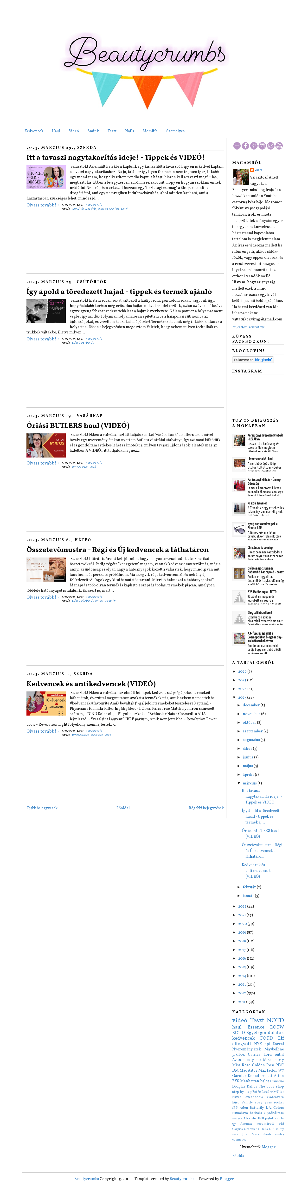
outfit (279, 1054)
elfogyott (241, 1044)
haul (85, 467)
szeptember (253, 731)
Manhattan (249, 1081)
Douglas (238, 1086)
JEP (244, 1134)
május (248, 766)
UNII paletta (267, 1118)
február (250, 887)
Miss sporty (273, 1060)
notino (99, 601)
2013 (242, 984)
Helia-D (266, 1129)
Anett (258, 170)
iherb (267, 1134)
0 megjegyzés (94, 205)
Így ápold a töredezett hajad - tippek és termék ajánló (119, 292)
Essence (256, 1027)
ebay (259, 1102)
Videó (74, 131)
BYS (235, 1081)
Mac (243, 1070)
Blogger (268, 1147)
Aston (279, 1076)
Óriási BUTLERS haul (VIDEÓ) (77, 426)
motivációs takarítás (83, 209)
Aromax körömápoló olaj (262, 1124)
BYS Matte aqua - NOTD (262, 592)
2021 (242, 915)
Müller (278, 1091)
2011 (242, 1002)
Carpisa (237, 1129)
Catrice (254, 1054)
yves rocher (274, 1102)
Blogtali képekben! (260, 613)
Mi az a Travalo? (257, 503)
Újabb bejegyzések (42, 808)
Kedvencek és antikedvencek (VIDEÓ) (91, 684)
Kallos (252, 1086)
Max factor (267, 1070)
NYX (258, 1044)
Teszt (112, 131)
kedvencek (96, 735)
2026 (242, 671)
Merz (255, 1134)
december (252, 705)
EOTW (277, 1027)
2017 (242, 950)
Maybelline (274, 1049)
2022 (242, 906)
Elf (281, 1038)
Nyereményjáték (246, 1049)
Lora (267, 1054)
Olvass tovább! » (42, 205)
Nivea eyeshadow (247, 1097)
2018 (242, 941)
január (249, 896)
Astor (252, 1070)
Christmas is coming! (260, 548)
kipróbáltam (273, 1113)
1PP (235, 1107)
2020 (243, 924)
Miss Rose (241, 1065)
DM (235, 1070)
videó (124, 209)
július (248, 748)
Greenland (251, 1129)
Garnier (239, 1076)
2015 (242, 967)
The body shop (271, 1086)
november (252, 714)
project (266, 1076)
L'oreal (278, 1044)
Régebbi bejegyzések (206, 808)
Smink (93, 131)
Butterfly (257, 1107)
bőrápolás (87, 601)
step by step (242, 1091)
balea (264, 1081)
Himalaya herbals (247, 1113)
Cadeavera (275, 1097)
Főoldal (123, 808)
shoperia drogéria (108, 209)
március (250, 783)
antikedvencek (80, 735)
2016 (242, 958)
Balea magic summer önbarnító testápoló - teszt (266, 570)
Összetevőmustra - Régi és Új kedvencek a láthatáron (117, 550)
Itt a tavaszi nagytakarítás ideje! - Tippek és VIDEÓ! (115, 158)
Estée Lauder (262, 1091)
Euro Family (242, 1102)
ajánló (75, 343)
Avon (236, 1060)
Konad (253, 1076)
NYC (280, 1065)
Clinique (277, 1081)
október (250, 722)
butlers (76, 467)
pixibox (238, 1054)
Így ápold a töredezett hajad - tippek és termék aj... (260, 816)
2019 (242, 932)
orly (280, 1118)
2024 (242, 689)
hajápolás (87, 343)
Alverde (249, 1118)
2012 (242, 993)
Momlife (150, 131)
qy (234, 1123)
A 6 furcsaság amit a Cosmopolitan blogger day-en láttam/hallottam (265, 637)
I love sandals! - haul (260, 459)
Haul (56, 131)
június (248, 757)
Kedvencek (34, 131)
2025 (242, 680)
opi (267, 1044)
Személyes (175, 131)
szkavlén (110, 601)
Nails (129, 131)
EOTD (238, 1033)
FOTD (266, 1038)
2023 (242, 697)
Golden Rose (263, 1065)
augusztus (252, 740)
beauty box (252, 1060)
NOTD (275, 1020)
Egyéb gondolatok (265, 1033)
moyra (237, 1118)
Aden (244, 1107)
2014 (242, 976)
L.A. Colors (275, 1107)
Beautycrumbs (86, 1179)
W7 (281, 1070)
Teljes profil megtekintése (248, 327)
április (249, 774)
